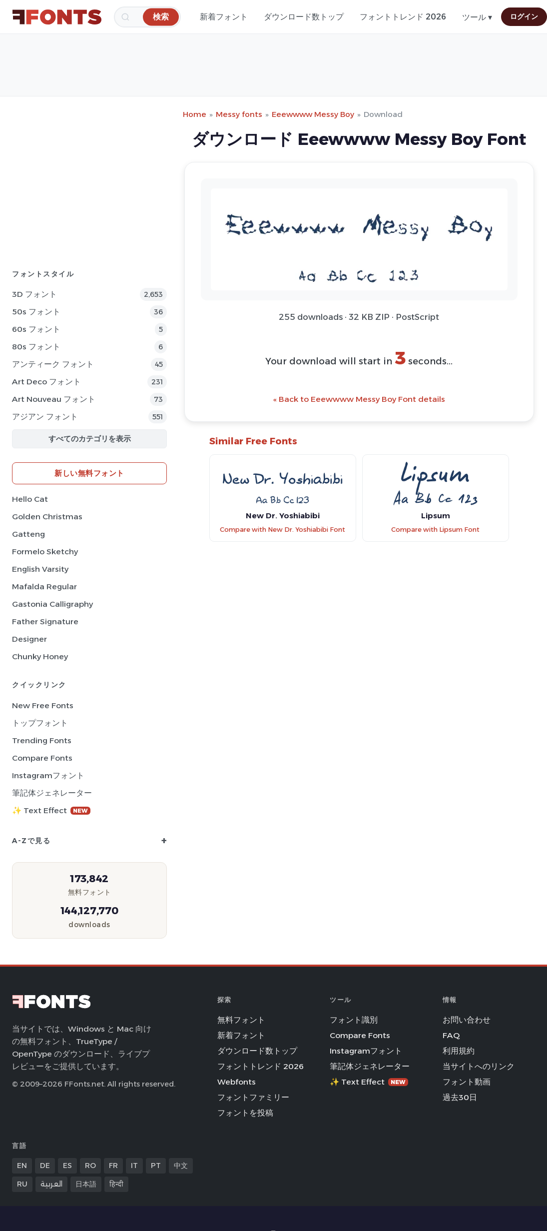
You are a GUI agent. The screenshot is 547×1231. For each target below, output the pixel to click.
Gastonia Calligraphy (52, 604)
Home (194, 114)
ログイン (524, 16)
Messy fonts (239, 114)
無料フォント (241, 1020)
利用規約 (459, 1051)
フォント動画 (467, 1082)
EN (22, 1165)
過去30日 (460, 1097)
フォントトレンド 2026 (403, 16)
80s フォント (36, 346)
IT (134, 1165)
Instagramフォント (48, 775)
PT (156, 1165)
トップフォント (40, 723)
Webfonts (236, 1082)
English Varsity (40, 569)
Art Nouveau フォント (53, 399)
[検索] (161, 16)
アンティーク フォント (53, 364)
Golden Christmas (47, 516)
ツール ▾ (477, 17)
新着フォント (224, 16)
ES (67, 1165)
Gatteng (28, 534)
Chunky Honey (40, 656)
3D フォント (34, 294)
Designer (29, 639)
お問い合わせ (467, 1020)
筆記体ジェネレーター (52, 793)
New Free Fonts (42, 705)
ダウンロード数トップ (304, 16)
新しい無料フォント (89, 473)
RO (90, 1165)
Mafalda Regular (44, 586)
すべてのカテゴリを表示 (89, 438)
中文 (181, 1165)
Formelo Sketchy (45, 551)
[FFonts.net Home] (57, 17)
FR (113, 1165)
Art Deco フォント (46, 381)
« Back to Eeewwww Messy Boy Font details (359, 399)
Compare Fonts (42, 758)
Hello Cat (30, 499)
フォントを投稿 (245, 1113)
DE (45, 1165)
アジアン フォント (45, 416)
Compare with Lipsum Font (435, 529)
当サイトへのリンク (479, 1066)
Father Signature (45, 621)
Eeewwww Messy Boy (313, 114)
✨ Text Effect (51, 810)
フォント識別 (354, 1020)
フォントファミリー (253, 1097)
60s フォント (36, 329)
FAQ (451, 1035)
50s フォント (36, 311)
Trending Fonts (41, 740)
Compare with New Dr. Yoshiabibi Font (282, 529)
